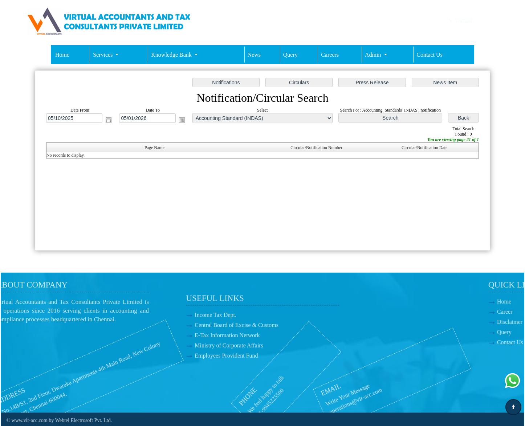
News (254, 55)
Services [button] (103, 55)
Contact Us (429, 55)
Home (62, 55)
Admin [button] (373, 55)
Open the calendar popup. (110, 120)
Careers (330, 55)
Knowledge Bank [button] (172, 55)
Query (290, 55)
